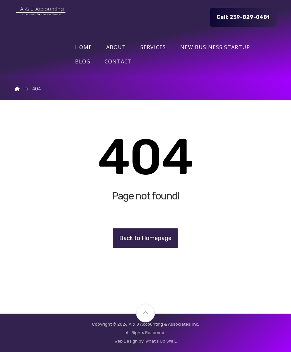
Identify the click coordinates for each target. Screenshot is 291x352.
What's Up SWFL (161, 341)
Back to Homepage (145, 238)
